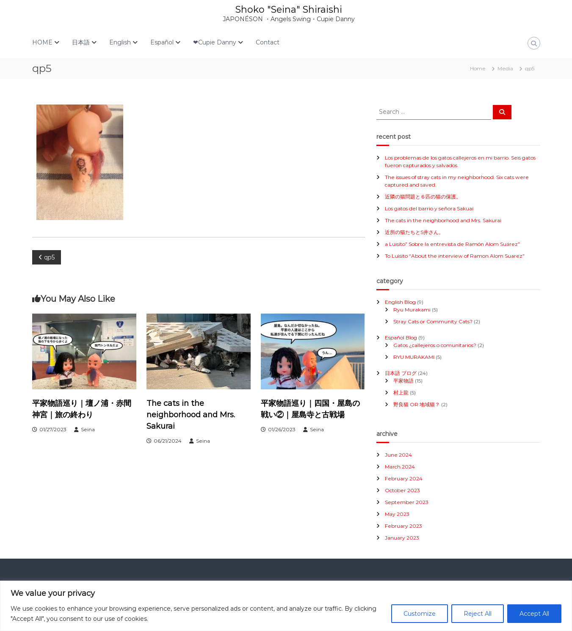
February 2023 (403, 526)
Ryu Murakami (412, 309)
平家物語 (403, 380)
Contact (267, 42)
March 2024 (400, 466)
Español (162, 42)
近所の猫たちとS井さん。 (414, 232)
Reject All (478, 613)
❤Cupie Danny (214, 42)
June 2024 (398, 455)
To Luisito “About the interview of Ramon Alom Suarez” (455, 256)
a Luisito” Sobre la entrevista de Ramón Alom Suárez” (452, 244)
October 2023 (402, 490)
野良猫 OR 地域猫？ (416, 404)
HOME (42, 42)
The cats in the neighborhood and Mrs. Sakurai (190, 415)
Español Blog (401, 337)
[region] (286, 606)
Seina (88, 429)
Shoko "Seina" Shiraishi (288, 9)
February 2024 (404, 478)
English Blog (400, 302)
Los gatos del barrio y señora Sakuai (429, 208)
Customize (419, 613)
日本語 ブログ (401, 373)
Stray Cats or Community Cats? (433, 321)
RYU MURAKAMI (413, 357)
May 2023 (397, 514)
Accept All (534, 613)
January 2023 (402, 538)
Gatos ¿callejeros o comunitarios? (434, 345)
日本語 (81, 42)
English (120, 42)
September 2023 (406, 502)
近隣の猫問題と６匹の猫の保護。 (423, 196)
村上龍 (401, 392)
